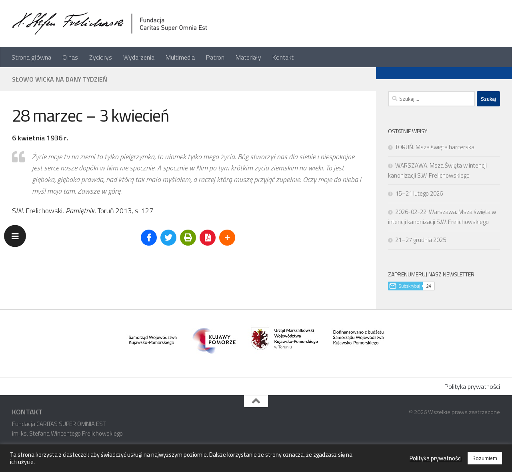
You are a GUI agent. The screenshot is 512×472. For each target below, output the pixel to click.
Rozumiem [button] (484, 458)
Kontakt (283, 57)
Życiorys (100, 57)
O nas (70, 57)
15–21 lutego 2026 (419, 193)
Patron (215, 57)
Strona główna (31, 57)
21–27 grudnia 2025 (420, 239)
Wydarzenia (138, 57)
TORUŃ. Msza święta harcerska (434, 147)
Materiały (248, 57)
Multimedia (180, 57)
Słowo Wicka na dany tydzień (59, 79)
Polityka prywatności (472, 386)
